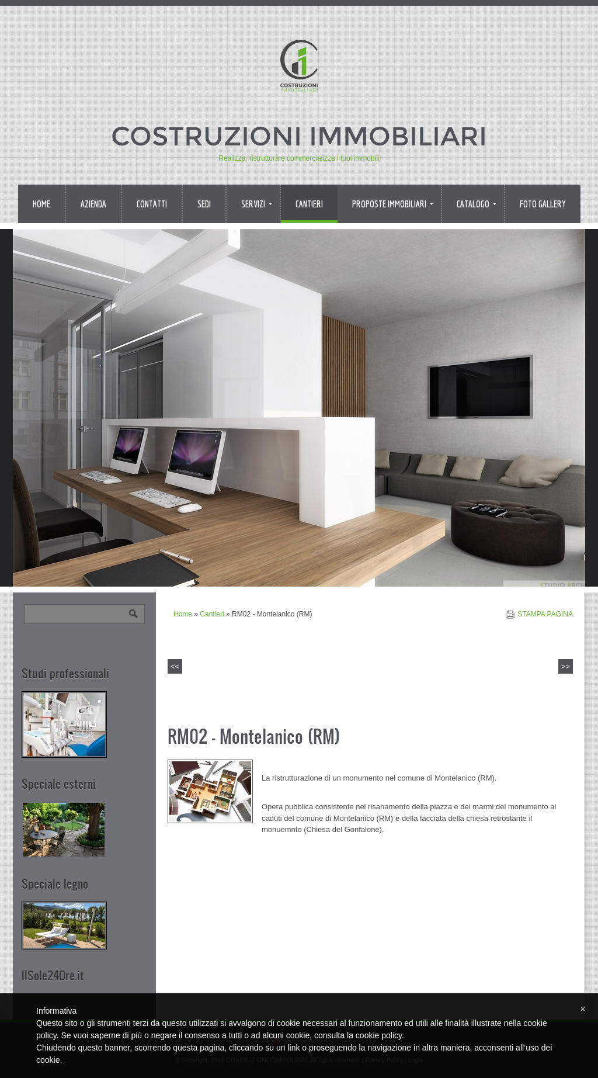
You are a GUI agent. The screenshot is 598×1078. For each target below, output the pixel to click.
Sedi (204, 204)
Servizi (256, 204)
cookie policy (379, 1035)
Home (41, 204)
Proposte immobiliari (392, 204)
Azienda (93, 204)
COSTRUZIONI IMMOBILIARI (299, 136)
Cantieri (309, 204)
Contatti (152, 204)
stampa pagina (545, 614)
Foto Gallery (543, 204)
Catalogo (476, 204)
